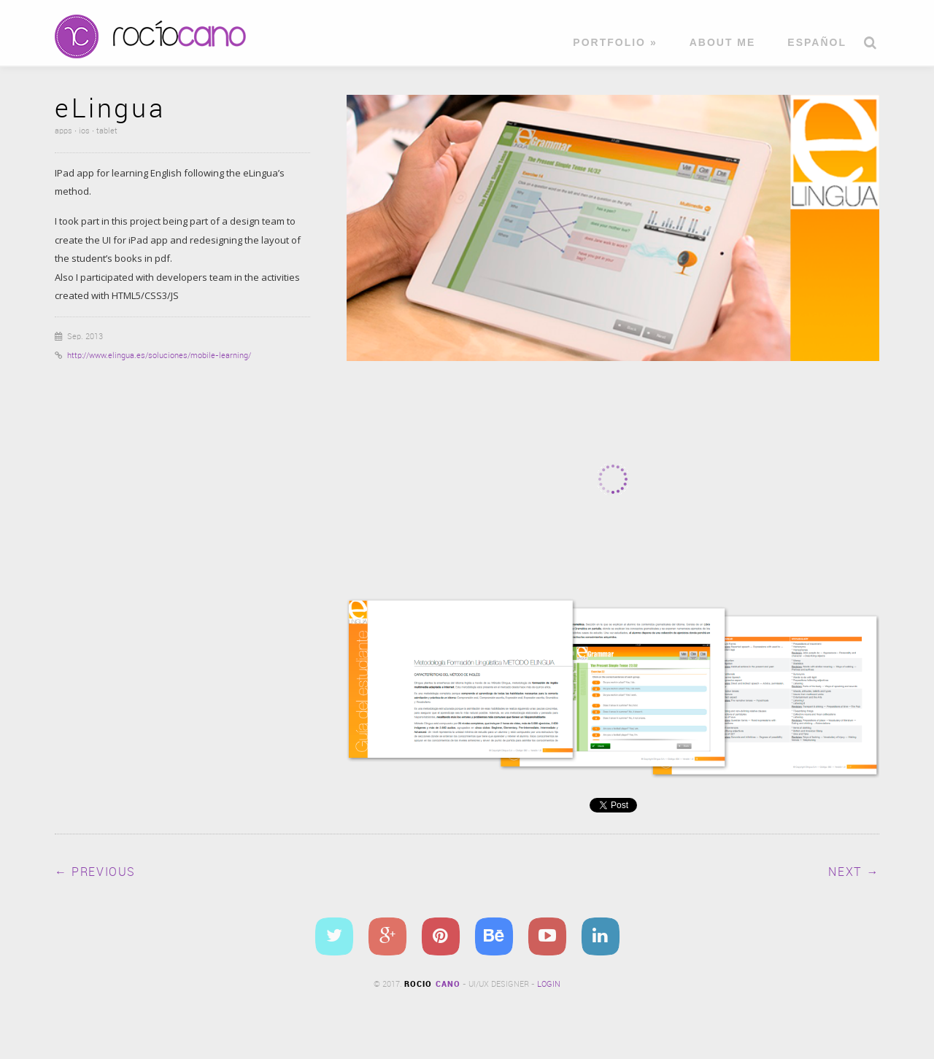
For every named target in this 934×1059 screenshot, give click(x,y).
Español (816, 42)
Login (548, 984)
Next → (853, 872)
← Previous (95, 872)
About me (723, 42)
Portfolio (615, 42)
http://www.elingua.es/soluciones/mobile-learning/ (159, 356)
